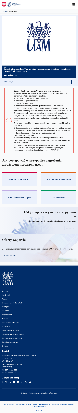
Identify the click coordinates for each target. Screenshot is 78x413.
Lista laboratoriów (58, 198)
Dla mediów (6, 311)
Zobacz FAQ (70, 228)
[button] (69, 82)
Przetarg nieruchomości (10, 323)
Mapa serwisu (7, 315)
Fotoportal (6, 326)
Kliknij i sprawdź (10, 255)
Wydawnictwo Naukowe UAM (12, 303)
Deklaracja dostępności (10, 330)
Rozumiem (39, 410)
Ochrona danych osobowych (12, 338)
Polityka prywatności (42, 404)
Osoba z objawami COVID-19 (19, 179)
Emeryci (5, 346)
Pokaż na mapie (7, 367)
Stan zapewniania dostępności (13, 334)
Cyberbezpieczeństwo (10, 342)
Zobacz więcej (9, 82)
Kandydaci (6, 295)
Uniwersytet (6, 291)
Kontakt (5, 319)
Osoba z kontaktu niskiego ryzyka (20, 198)
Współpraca (6, 307)
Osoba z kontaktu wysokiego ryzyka (58, 179)
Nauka (4, 299)
